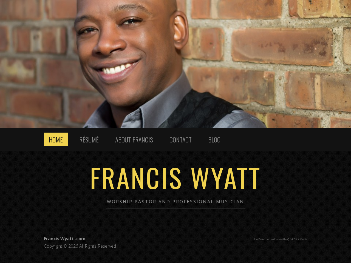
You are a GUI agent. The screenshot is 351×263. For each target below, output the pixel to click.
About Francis (134, 139)
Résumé (89, 139)
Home (56, 139)
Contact (180, 139)
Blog (214, 139)
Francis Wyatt (175, 177)
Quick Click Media (297, 239)
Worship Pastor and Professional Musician (175, 202)
